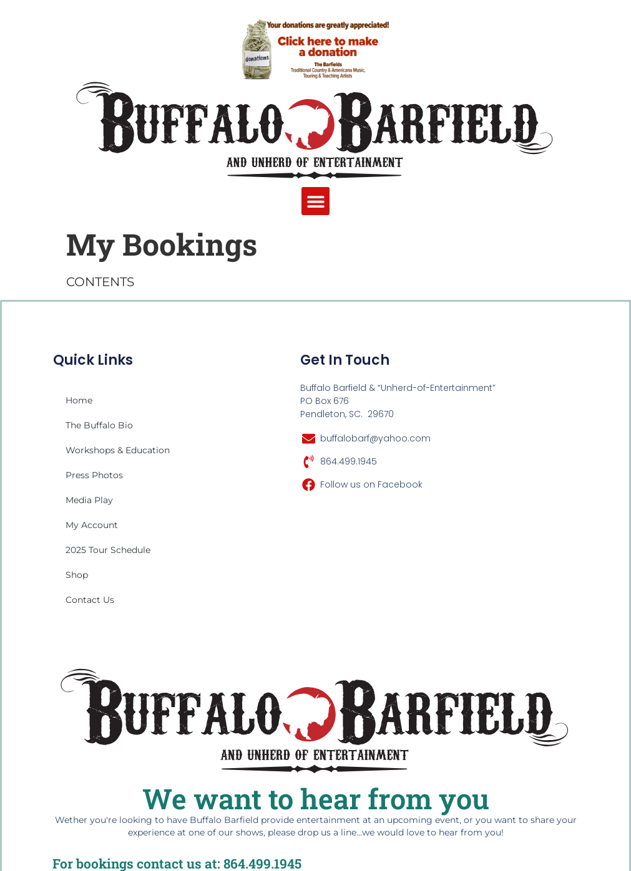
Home (79, 400)
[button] (315, 201)
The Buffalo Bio (99, 425)
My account (92, 525)
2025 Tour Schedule (108, 550)
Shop (77, 574)
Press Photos (94, 475)
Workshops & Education (118, 450)
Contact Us (90, 599)
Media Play (89, 500)
